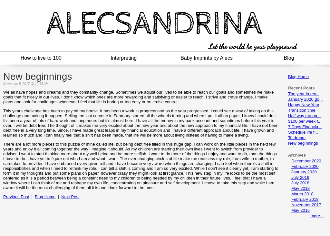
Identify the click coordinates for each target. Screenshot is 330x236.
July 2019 (300, 177)
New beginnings (303, 143)
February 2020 (305, 166)
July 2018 (300, 182)
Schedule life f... (303, 132)
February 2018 (305, 199)
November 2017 (306, 204)
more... (317, 215)
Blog (289, 58)
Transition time (301, 110)
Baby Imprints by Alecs (206, 58)
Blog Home (298, 76)
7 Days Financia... (305, 126)
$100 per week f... (304, 121)
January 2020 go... (305, 99)
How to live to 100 (41, 58)
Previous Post (16, 196)
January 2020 (304, 171)
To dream (297, 137)
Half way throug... (304, 115)
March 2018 (302, 193)
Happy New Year (303, 104)
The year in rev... (303, 93)
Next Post (70, 196)
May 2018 (300, 188)
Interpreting (124, 58)
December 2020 (306, 161)
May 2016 (300, 210)
